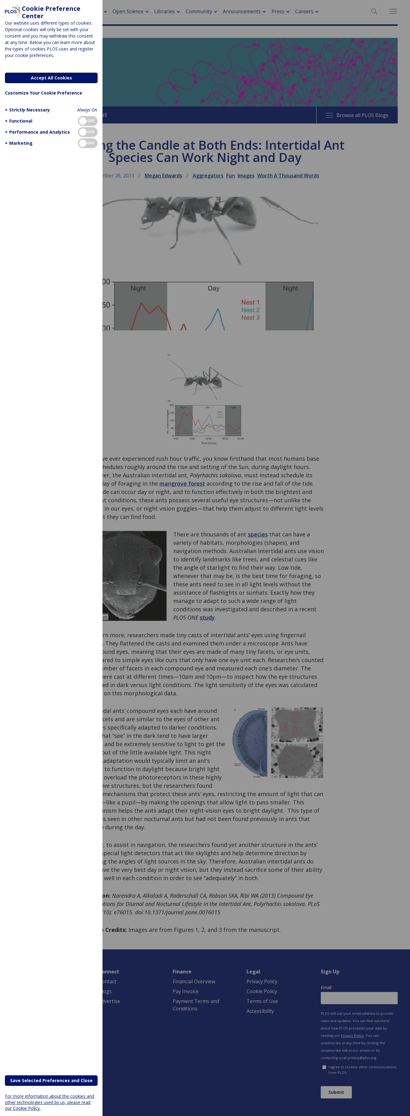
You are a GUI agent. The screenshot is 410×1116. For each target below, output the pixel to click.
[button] (26, 110)
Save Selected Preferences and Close (51, 1080)
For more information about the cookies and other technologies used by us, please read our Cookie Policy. (49, 1102)
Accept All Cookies (51, 78)
